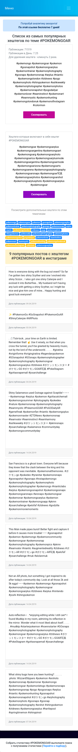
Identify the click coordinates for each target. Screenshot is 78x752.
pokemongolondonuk (56, 241)
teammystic (24, 241)
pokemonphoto (54, 230)
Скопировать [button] (39, 114)
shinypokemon (12, 234)
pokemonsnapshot (14, 238)
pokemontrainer (13, 226)
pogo (43, 230)
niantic (9, 230)
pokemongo (11, 222)
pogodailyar (29, 238)
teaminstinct (56, 238)
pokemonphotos (61, 234)
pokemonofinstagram (15, 245)
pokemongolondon (22, 230)
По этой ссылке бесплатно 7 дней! (39, 27)
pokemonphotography (31, 226)
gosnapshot (47, 222)
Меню (9, 8)
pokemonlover (42, 238)
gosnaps (46, 226)
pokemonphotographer (42, 234)
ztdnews (35, 230)
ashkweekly (26, 234)
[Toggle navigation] (68, 8)
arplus (69, 226)
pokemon (36, 222)
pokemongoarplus (62, 222)
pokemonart (11, 241)
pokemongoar (24, 222)
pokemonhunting (38, 241)
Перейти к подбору (54, 745)
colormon (31, 245)
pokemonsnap (58, 226)
